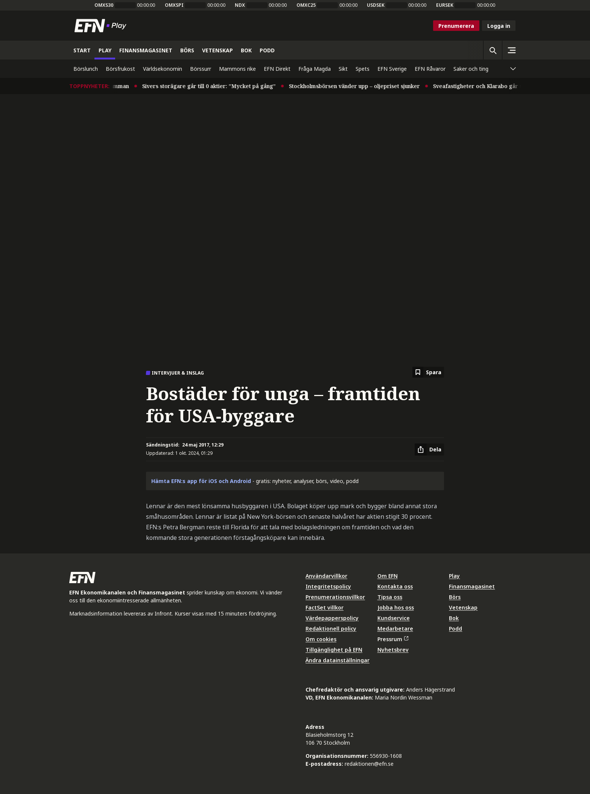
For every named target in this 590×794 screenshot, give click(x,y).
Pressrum (392, 639)
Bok (454, 618)
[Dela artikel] (429, 449)
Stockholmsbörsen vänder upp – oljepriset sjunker (359, 86)
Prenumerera (456, 25)
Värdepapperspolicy (332, 618)
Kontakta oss (395, 586)
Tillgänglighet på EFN (334, 649)
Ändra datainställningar (338, 660)
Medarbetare (395, 628)
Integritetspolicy (328, 586)
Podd (455, 628)
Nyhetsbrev (393, 649)
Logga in (498, 25)
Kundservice (393, 618)
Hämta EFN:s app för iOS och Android (201, 481)
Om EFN (387, 575)
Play (454, 575)
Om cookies (321, 639)
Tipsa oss (389, 596)
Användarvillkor (326, 575)
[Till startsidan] (102, 25)
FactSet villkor (325, 607)
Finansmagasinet (472, 586)
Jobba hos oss (395, 607)
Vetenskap (463, 607)
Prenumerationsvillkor (335, 596)
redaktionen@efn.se (369, 763)
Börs (455, 596)
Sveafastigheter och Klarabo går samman (492, 86)
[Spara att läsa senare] (428, 372)
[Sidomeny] (511, 50)
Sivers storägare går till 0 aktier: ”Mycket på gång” (214, 86)
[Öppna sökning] (492, 50)
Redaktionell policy (331, 628)
